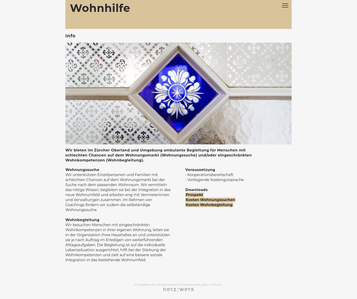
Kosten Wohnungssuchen (210, 200)
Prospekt (194, 195)
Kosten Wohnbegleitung (209, 205)
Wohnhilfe (100, 8)
